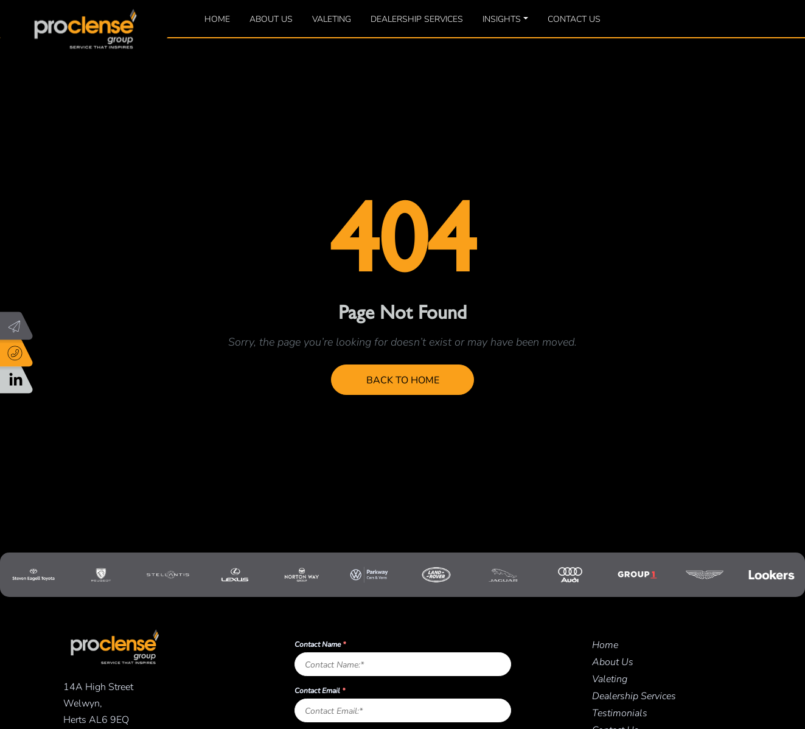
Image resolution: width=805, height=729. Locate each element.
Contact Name (320, 644)
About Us (271, 18)
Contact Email (319, 690)
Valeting (331, 18)
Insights (502, 18)
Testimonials (619, 712)
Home (217, 18)
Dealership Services (417, 18)
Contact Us (574, 18)
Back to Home (402, 379)
